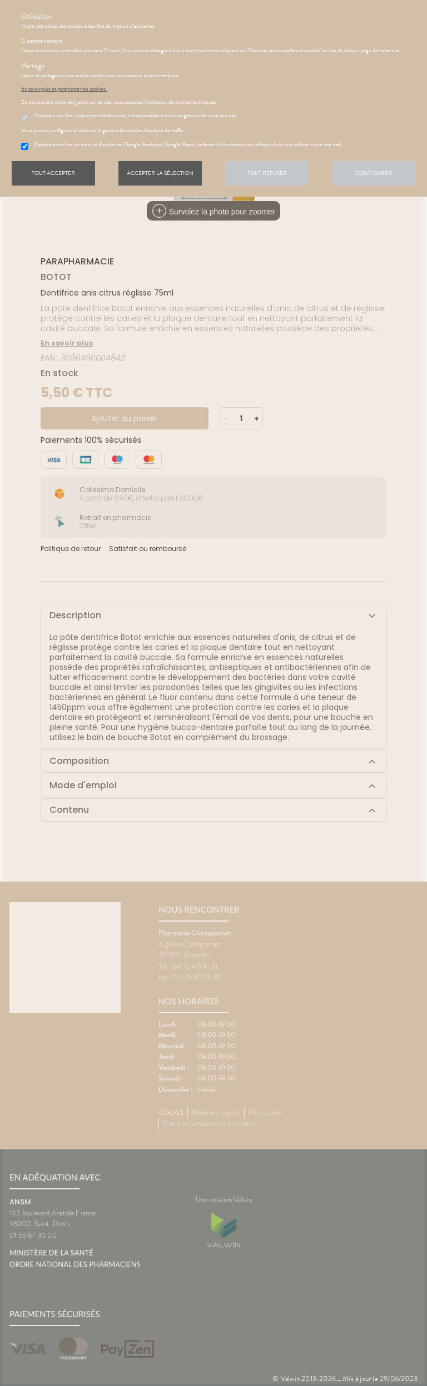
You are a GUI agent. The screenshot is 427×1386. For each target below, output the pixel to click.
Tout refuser (267, 173)
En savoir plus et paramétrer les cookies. (64, 89)
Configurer (373, 173)
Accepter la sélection (160, 173)
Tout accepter (53, 173)
